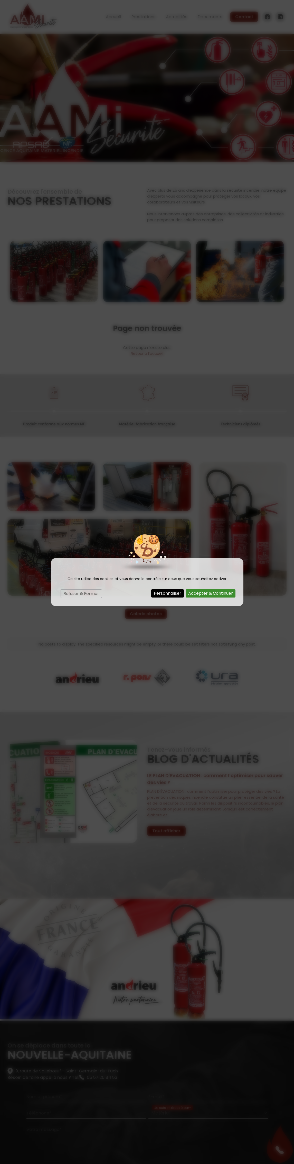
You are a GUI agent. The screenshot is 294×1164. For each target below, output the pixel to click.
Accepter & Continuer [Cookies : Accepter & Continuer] (210, 593)
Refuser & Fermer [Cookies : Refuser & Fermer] (81, 593)
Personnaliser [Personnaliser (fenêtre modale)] (167, 593)
